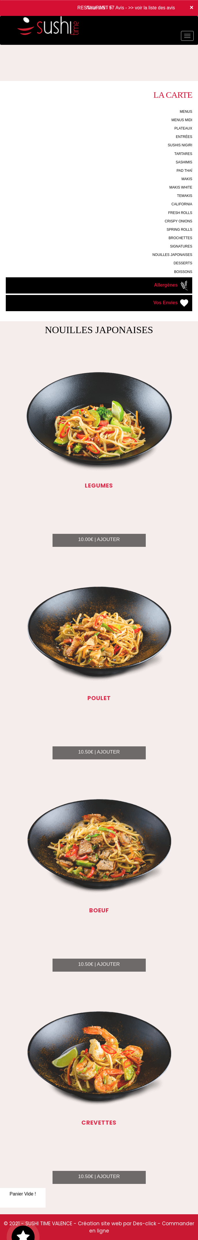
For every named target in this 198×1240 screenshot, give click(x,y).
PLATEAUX (183, 128)
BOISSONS (183, 272)
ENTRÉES (184, 137)
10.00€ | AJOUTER (99, 546)
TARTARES (183, 154)
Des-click (144, 1223)
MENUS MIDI (181, 120)
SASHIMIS (184, 162)
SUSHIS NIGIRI (180, 145)
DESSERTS (183, 263)
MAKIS (187, 179)
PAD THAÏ (184, 171)
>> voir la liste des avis (151, 7)
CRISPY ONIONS (178, 221)
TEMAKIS (184, 196)
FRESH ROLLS (180, 213)
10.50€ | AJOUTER (99, 758)
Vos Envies (171, 303)
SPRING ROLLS (179, 230)
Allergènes (171, 285)
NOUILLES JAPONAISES (172, 255)
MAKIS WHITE (180, 187)
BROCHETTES (180, 238)
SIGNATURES (181, 246)
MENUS (186, 112)
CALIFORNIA (181, 204)
